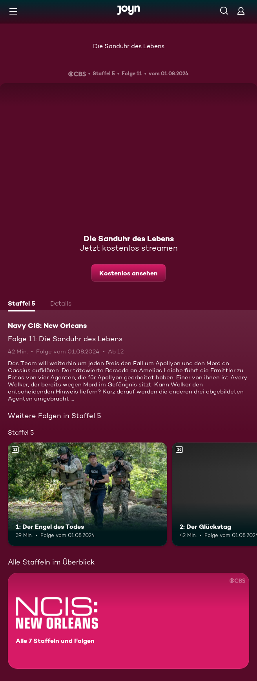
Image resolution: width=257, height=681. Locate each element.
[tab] (21, 304)
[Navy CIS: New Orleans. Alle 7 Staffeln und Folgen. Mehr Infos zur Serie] (128, 621)
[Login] (240, 11)
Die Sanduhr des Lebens (128, 46)
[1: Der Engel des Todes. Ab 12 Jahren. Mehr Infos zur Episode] (87, 494)
